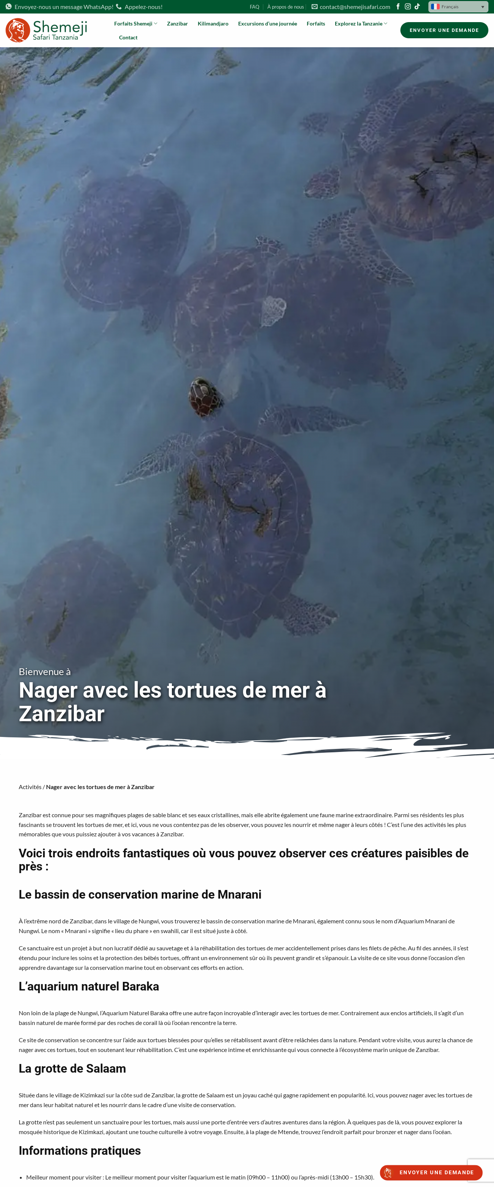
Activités (30, 786)
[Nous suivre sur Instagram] (408, 7)
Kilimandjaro (213, 23)
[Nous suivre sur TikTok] (417, 7)
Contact (128, 37)
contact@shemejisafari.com (351, 6)
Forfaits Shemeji (135, 23)
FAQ (254, 7)
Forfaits (316, 23)
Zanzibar (177, 23)
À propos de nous (285, 7)
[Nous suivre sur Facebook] (398, 7)
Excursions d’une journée (267, 23)
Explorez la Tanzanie (361, 23)
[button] (458, 6)
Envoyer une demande (437, 1172)
